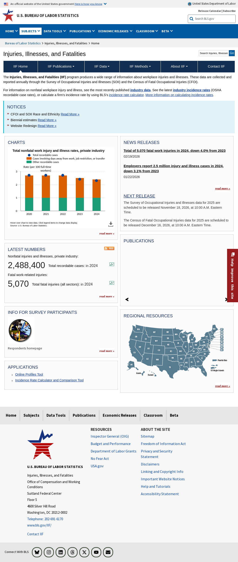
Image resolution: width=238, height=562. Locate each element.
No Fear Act (100, 458)
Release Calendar (209, 11)
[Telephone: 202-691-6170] (55, 519)
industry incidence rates (191, 90)
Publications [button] (80, 31)
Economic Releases (119, 415)
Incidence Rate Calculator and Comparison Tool (49, 380)
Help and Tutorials (155, 486)
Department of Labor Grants (113, 451)
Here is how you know (88, 4)
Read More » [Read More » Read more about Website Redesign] (47, 126)
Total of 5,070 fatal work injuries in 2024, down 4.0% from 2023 (175, 151)
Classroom (153, 415)
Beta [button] (166, 31)
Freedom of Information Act (163, 443)
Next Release (139, 196)
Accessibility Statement (160, 493)
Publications (84, 415)
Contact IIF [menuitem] (216, 66)
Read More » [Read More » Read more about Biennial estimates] (47, 120)
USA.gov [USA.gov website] (97, 466)
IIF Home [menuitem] (20, 66)
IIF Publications (60, 66)
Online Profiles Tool (29, 374)
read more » (106, 296)
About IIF (178, 66)
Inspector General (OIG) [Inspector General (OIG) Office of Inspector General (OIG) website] (110, 436)
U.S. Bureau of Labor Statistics (48, 15)
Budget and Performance (111, 443)
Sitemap (147, 436)
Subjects (31, 415)
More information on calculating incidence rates (179, 95)
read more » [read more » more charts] (106, 233)
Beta (174, 415)
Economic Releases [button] (113, 31)
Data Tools (56, 415)
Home (11, 415)
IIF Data (100, 66)
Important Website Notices (163, 479)
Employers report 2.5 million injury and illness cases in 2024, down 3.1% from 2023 (174, 168)
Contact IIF (35, 534)
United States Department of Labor (212, 4)
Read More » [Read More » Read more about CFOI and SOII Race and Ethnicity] (70, 114)
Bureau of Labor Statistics (23, 43)
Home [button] (10, 31)
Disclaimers (150, 464)
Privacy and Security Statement (156, 454)
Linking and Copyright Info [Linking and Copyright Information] (162, 471)
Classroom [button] (145, 31)
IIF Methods (139, 66)
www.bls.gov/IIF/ (39, 525)
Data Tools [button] (53, 31)
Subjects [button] (29, 31)
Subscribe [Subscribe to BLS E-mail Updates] (229, 11)
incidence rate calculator (126, 95)
